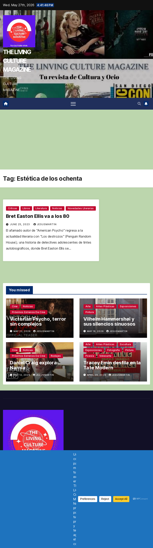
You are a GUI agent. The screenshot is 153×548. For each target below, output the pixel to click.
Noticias (57, 208)
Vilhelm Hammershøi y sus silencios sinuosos (109, 321)
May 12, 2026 (22, 375)
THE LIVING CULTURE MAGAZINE (17, 60)
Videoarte (105, 355)
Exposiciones (128, 306)
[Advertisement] (76, 139)
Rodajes (56, 355)
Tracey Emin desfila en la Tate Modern (112, 365)
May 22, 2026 (22, 331)
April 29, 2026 (97, 375)
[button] (139, 104)
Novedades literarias (81, 208)
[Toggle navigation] (73, 104)
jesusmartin (45, 224)
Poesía (89, 355)
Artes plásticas (105, 306)
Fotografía (113, 350)
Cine (15, 306)
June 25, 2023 (20, 224)
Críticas (12, 208)
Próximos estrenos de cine (28, 312)
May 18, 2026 (95, 331)
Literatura (41, 208)
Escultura (125, 344)
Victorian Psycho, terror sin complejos (38, 321)
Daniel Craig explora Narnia (33, 365)
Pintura (89, 312)
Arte (88, 306)
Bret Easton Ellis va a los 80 (38, 216)
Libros (26, 208)
